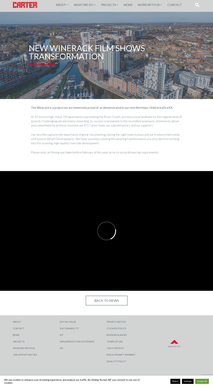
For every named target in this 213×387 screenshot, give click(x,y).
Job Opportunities (25, 354)
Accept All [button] (202, 381)
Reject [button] (175, 381)
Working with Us (24, 348)
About (61, 5)
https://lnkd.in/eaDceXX (157, 107)
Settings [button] (188, 381)
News (128, 5)
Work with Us (149, 5)
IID (61, 348)
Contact (174, 5)
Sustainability (69, 328)
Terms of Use (115, 341)
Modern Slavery (117, 335)
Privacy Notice (116, 321)
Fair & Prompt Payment (121, 354)
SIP (61, 335)
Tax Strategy (115, 348)
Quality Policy (116, 361)
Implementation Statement (77, 341)
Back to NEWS (106, 300)
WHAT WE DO (83, 5)
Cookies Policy (116, 328)
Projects (19, 341)
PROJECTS (108, 5)
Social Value (68, 321)
